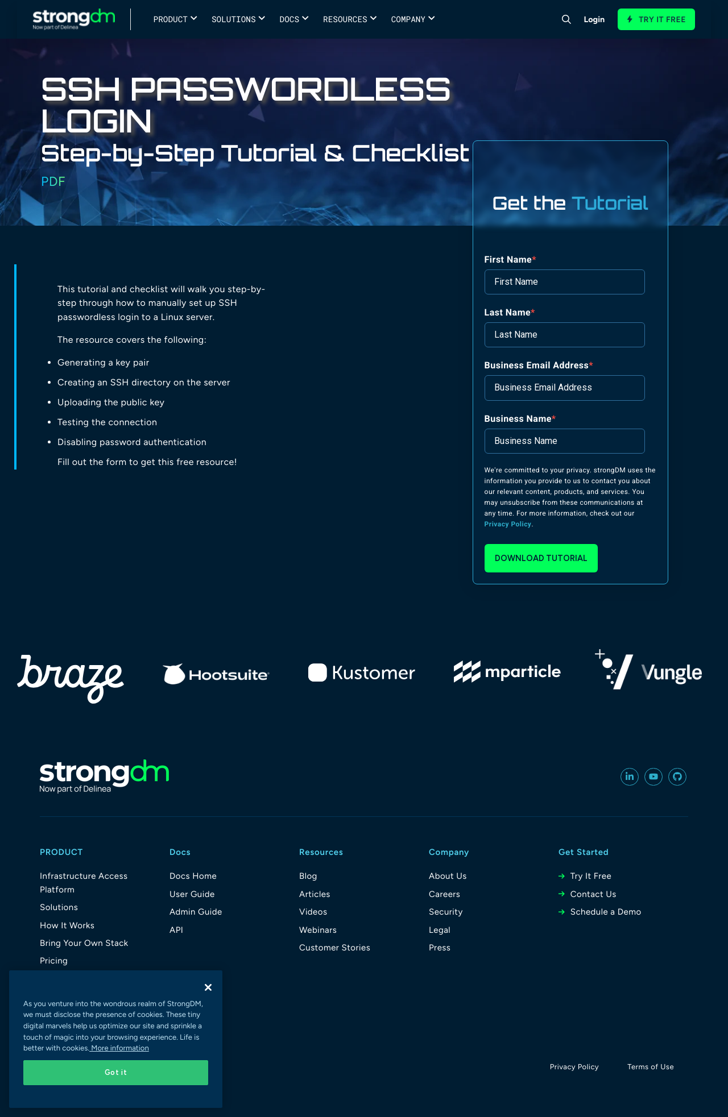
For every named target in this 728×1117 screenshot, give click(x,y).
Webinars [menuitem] (318, 930)
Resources (345, 19)
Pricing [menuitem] (54, 961)
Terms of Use (650, 1067)
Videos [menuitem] (313, 912)
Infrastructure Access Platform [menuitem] (83, 882)
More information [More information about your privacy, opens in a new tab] (119, 1048)
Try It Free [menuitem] (590, 876)
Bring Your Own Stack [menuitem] (84, 943)
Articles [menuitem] (314, 894)
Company (408, 19)
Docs (290, 19)
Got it (116, 1072)
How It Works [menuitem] (67, 925)
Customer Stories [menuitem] (334, 947)
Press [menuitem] (439, 947)
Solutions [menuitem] (59, 907)
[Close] (208, 987)
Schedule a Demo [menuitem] (606, 912)
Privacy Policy (508, 524)
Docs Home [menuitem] (193, 876)
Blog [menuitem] (308, 876)
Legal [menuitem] (439, 930)
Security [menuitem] (446, 912)
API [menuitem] (176, 930)
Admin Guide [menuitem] (195, 912)
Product (171, 19)
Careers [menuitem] (444, 894)
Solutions (234, 19)
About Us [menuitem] (448, 876)
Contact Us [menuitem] (593, 894)
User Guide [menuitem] (192, 894)
